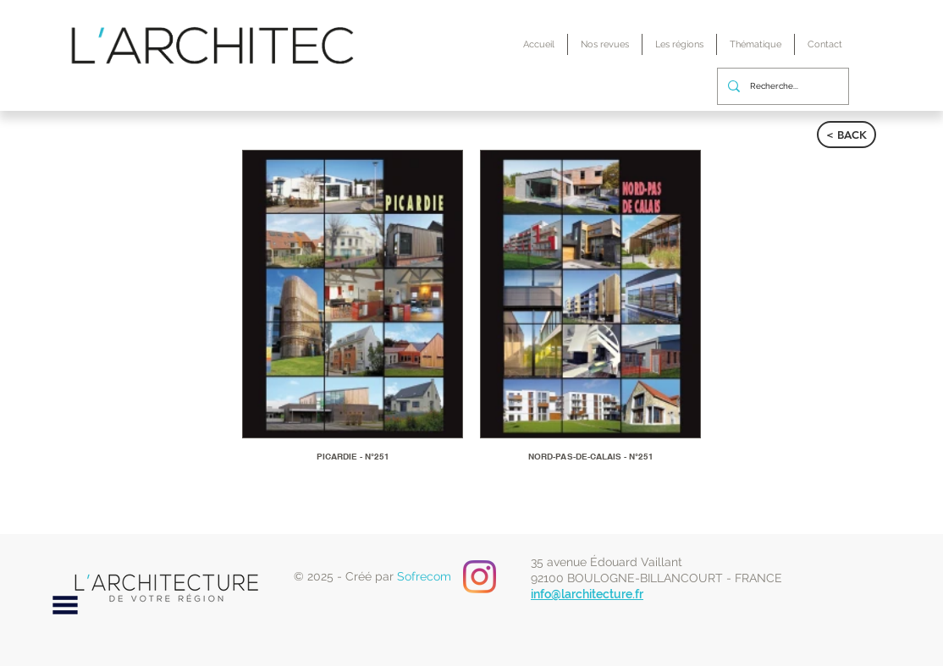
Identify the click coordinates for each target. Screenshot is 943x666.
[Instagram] (479, 576)
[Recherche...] (781, 86)
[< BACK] (846, 134)
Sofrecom (424, 576)
